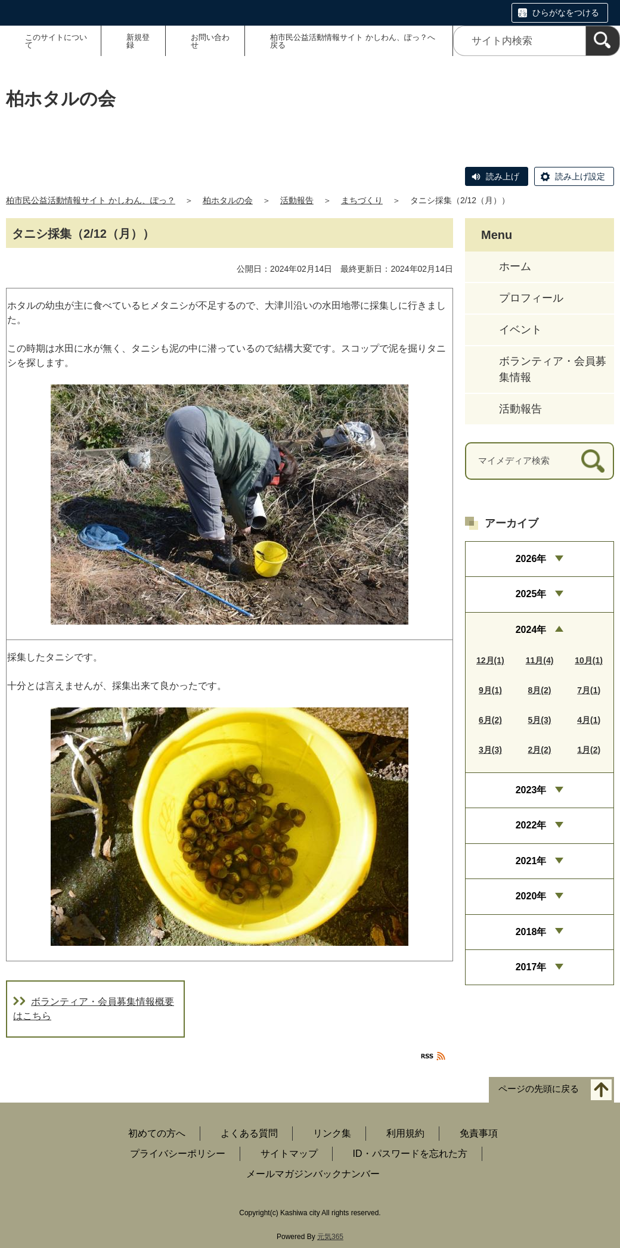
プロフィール (531, 298)
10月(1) (589, 660)
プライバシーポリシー (177, 1153)
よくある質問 (249, 1133)
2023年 (531, 790)
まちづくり (362, 200)
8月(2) (539, 690)
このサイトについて (56, 41)
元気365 (330, 1237)
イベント (520, 330)
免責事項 (479, 1133)
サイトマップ (289, 1153)
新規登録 (138, 41)
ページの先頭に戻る (538, 1089)
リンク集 (332, 1133)
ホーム (515, 266)
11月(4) (540, 660)
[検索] (602, 41)
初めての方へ (156, 1133)
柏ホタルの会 (228, 200)
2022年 (531, 825)
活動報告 (297, 200)
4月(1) (588, 720)
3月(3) (490, 750)
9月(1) (490, 690)
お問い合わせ (210, 41)
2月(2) (539, 750)
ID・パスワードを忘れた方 (410, 1153)
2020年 (531, 896)
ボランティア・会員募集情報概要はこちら (93, 1008)
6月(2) (490, 720)
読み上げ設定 (580, 176)
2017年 (531, 967)
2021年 (531, 861)
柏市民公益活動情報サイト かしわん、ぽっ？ (90, 200)
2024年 (531, 630)
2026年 (531, 559)
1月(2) (588, 750)
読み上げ (502, 176)
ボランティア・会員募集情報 (552, 369)
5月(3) (539, 720)
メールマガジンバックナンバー (313, 1174)
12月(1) (490, 660)
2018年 (531, 932)
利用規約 (405, 1133)
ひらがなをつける (565, 12)
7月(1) (588, 690)
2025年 (531, 594)
